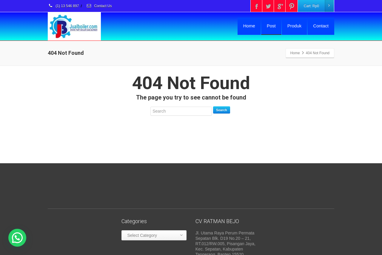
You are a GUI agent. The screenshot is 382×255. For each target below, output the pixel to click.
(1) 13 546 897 (63, 6)
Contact (321, 25)
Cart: (319, 6)
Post (271, 25)
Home (249, 25)
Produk (294, 25)
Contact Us (99, 6)
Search (221, 110)
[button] (17, 238)
